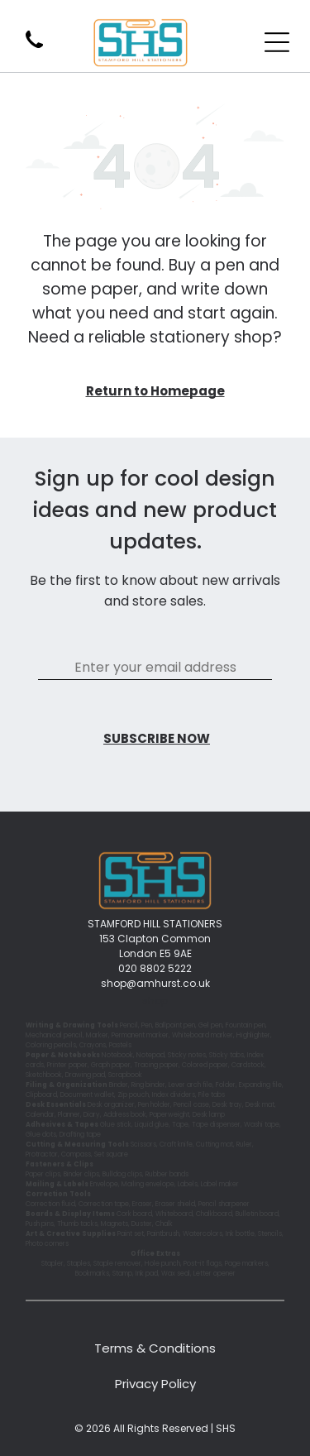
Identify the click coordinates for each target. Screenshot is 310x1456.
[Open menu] (277, 42)
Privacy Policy (155, 1383)
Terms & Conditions (155, 1348)
